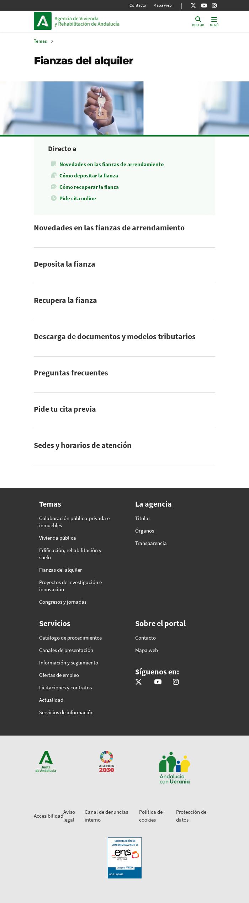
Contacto (137, 5)
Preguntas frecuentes (71, 373)
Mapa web (162, 5)
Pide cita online (77, 198)
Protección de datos (191, 815)
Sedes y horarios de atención (83, 445)
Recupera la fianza (65, 300)
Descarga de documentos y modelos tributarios (115, 336)
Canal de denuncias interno (106, 815)
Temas (40, 41)
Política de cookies (151, 815)
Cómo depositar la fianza (88, 175)
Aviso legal (69, 815)
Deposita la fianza (64, 264)
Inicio (102, 21)
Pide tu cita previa (65, 409)
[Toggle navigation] (214, 21)
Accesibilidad (48, 815)
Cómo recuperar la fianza (89, 186)
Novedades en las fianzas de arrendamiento (111, 164)
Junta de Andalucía (43, 21)
